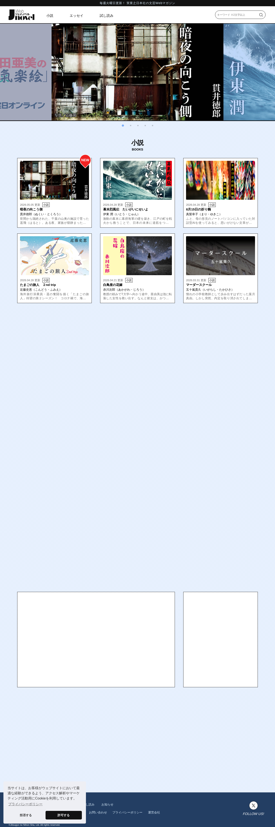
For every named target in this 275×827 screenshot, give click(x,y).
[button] (123, 125)
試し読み (106, 15)
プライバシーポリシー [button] (25, 804)
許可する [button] (64, 815)
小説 (49, 15)
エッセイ (76, 15)
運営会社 (154, 812)
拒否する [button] (26, 815)
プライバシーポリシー (127, 812)
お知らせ (107, 804)
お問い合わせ (98, 812)
